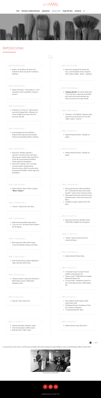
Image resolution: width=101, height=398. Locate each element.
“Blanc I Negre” (18, 191)
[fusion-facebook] (45, 387)
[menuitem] (19, 11)
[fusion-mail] (56, 387)
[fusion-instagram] (50, 387)
